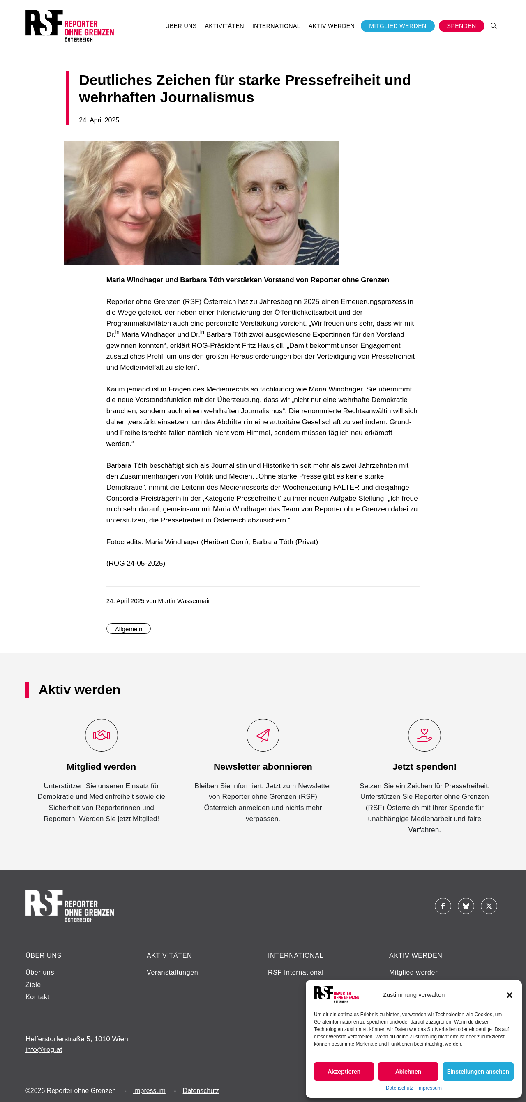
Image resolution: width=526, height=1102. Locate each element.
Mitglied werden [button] (397, 26)
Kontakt (37, 997)
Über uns (39, 972)
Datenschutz (399, 1088)
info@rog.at (43, 1049)
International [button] (276, 26)
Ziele (33, 984)
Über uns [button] (180, 26)
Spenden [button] (461, 26)
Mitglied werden (414, 972)
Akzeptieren (344, 1071)
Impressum (430, 1088)
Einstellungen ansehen (478, 1071)
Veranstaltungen (172, 972)
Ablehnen (408, 1071)
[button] (509, 994)
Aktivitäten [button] (224, 26)
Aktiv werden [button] (332, 26)
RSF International (295, 972)
